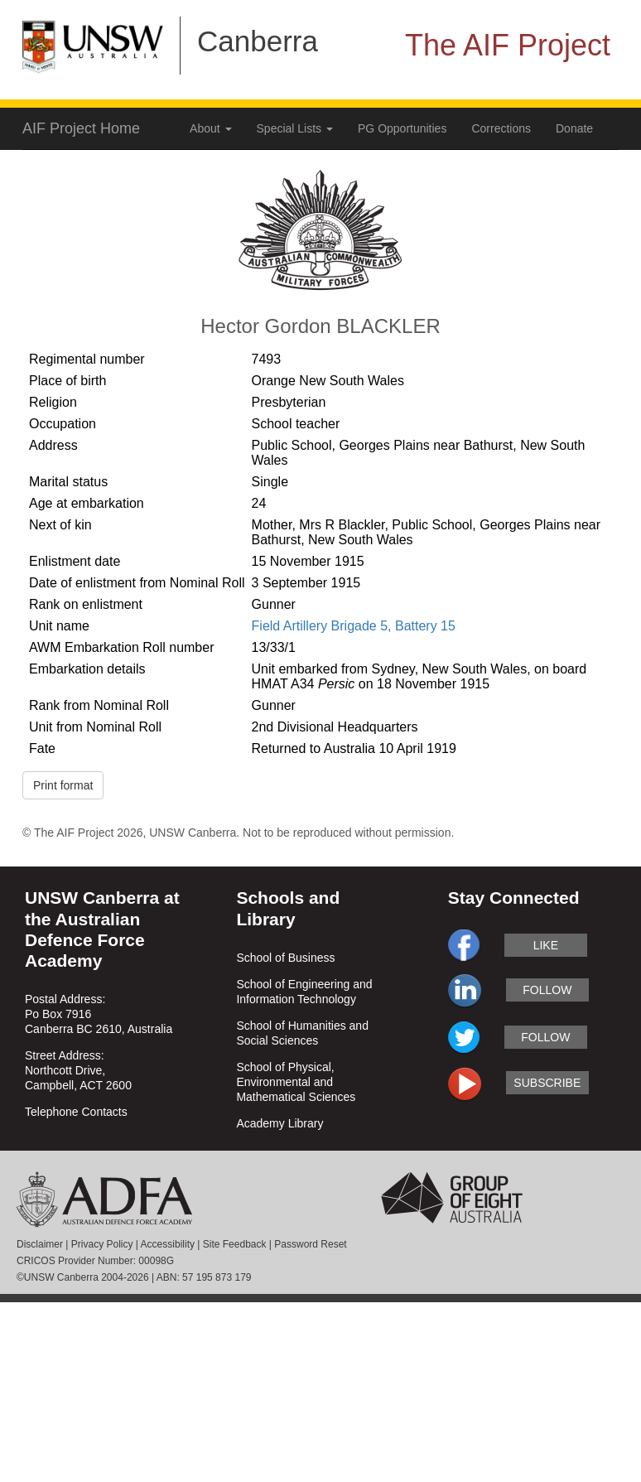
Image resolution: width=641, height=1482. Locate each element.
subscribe (547, 1082)
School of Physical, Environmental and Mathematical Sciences (295, 1081)
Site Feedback (235, 1244)
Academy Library (279, 1123)
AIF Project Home (81, 128)
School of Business (285, 957)
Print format (63, 785)
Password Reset (310, 1244)
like (545, 945)
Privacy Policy (102, 1244)
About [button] (210, 128)
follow (547, 990)
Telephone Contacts (76, 1111)
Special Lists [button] (295, 128)
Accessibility (168, 1244)
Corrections (501, 128)
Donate (574, 128)
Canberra (257, 41)
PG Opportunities (402, 128)
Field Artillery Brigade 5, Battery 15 (353, 626)
